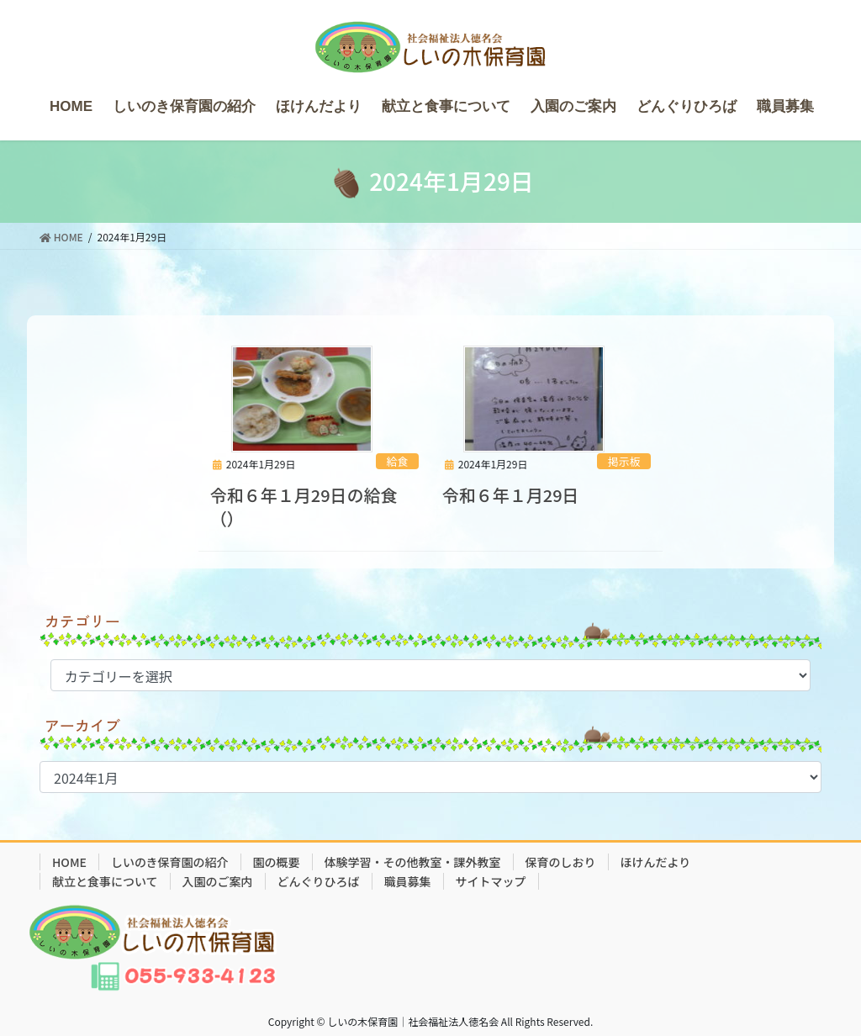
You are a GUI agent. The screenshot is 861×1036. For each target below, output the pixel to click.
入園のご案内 (217, 881)
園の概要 (276, 862)
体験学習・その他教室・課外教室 (413, 862)
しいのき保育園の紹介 (170, 862)
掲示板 (624, 461)
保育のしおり (561, 862)
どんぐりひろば (318, 881)
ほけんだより (656, 862)
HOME (69, 862)
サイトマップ (491, 881)
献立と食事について (105, 881)
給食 (398, 461)
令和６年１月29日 (510, 495)
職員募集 (407, 881)
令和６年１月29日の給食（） (304, 507)
